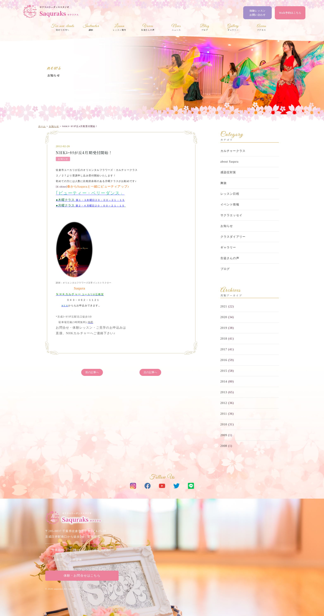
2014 (223, 381)
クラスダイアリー (233, 236)
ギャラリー (228, 247)
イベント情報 (229, 204)
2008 (223, 445)
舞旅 (223, 183)
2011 (223, 413)
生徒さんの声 (229, 258)
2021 (223, 306)
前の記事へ (92, 372)
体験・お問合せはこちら (80, 575)
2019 (223, 327)
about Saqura (229, 161)
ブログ (225, 268)
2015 (223, 370)
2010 (223, 424)
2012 (223, 403)
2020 (223, 317)
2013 (223, 392)
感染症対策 (228, 172)
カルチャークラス (233, 150)
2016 (223, 360)
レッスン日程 (229, 193)
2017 (223, 349)
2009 (223, 435)
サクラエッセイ (231, 215)
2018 (223, 338)
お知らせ (53, 75)
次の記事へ (150, 372)
